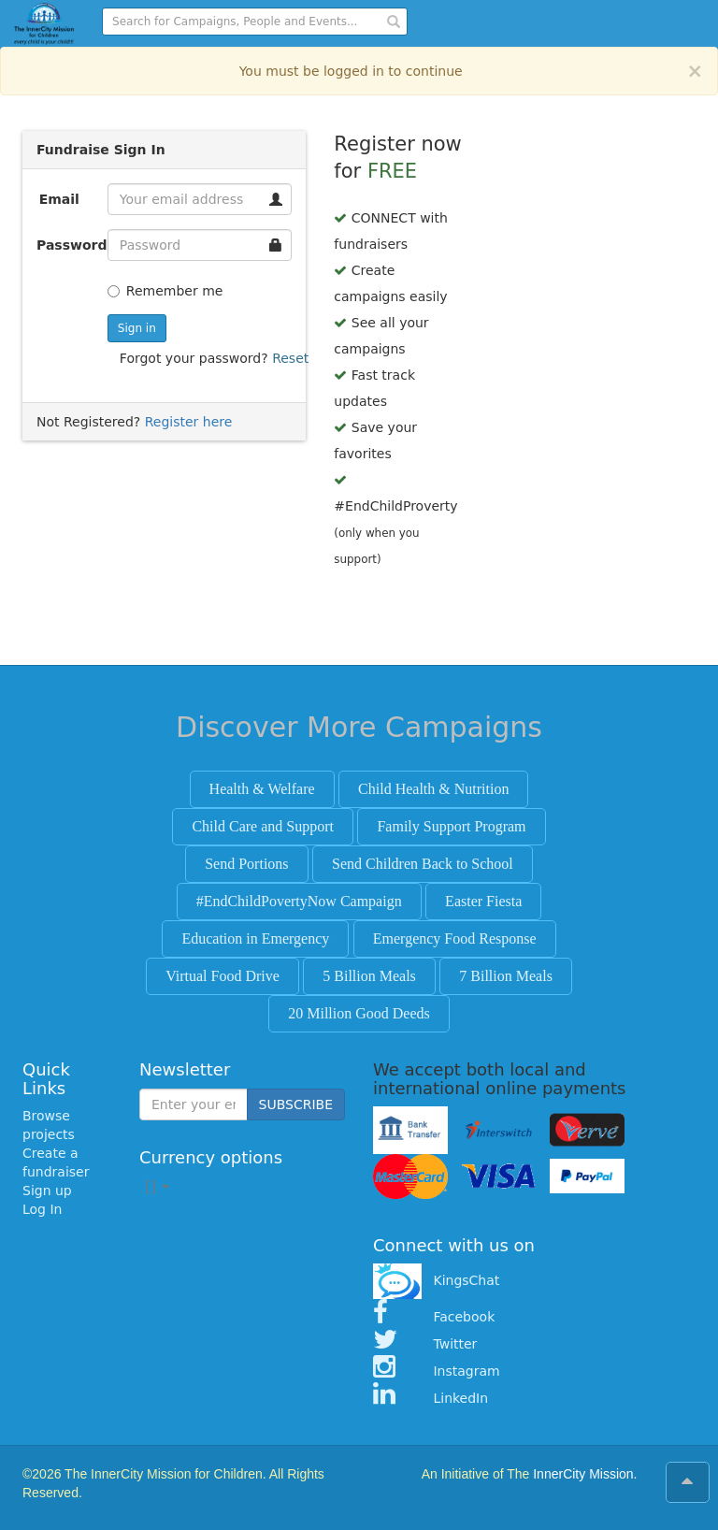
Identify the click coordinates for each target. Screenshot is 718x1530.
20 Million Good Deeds (359, 1013)
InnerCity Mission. (585, 1473)
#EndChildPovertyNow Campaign (299, 901)
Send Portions (246, 864)
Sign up (47, 1190)
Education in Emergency (255, 938)
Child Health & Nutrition (433, 789)
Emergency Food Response (455, 938)
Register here (189, 421)
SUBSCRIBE (296, 1104)
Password (64, 245)
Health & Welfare (262, 789)
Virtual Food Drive (222, 976)
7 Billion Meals (506, 976)
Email (59, 199)
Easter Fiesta (483, 901)
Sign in (137, 328)
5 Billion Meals (369, 976)
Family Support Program (451, 826)
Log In (42, 1209)
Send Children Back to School (422, 864)
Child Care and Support (263, 826)
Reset (290, 358)
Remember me (165, 290)
